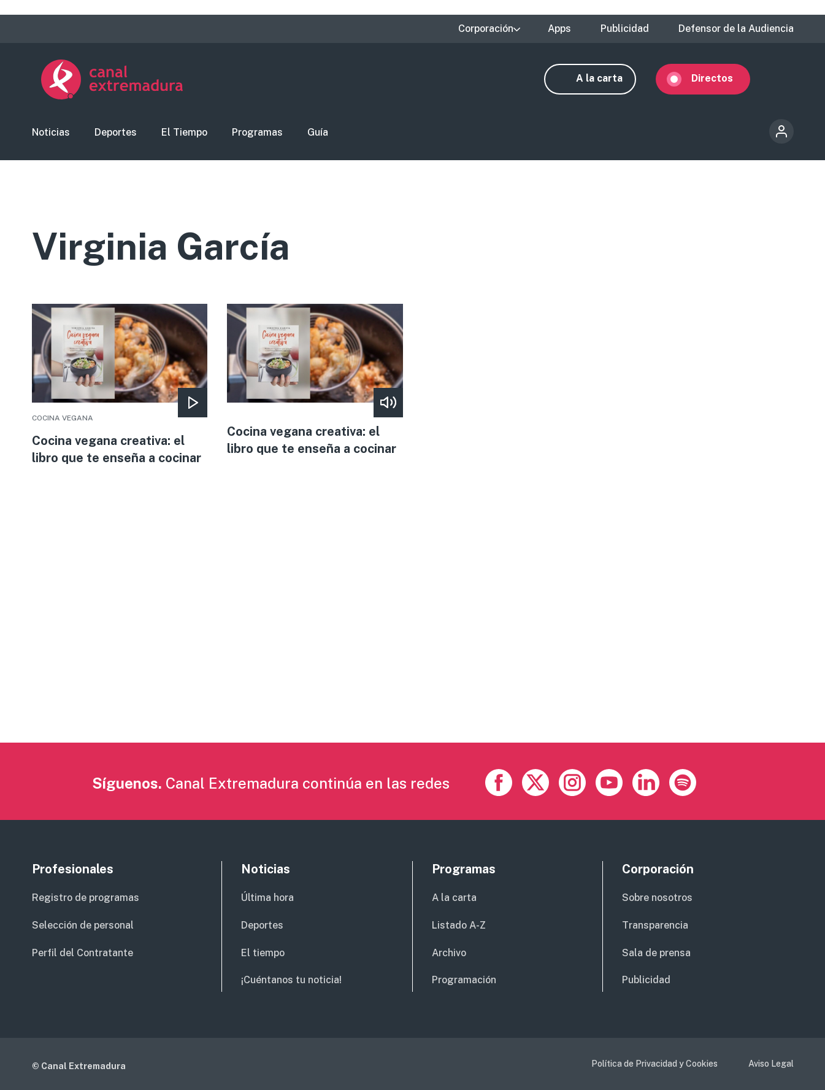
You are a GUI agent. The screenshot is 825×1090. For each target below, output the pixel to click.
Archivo (449, 953)
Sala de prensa (656, 953)
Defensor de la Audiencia (736, 29)
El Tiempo (184, 132)
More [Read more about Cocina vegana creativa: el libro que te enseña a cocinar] (120, 385)
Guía (317, 132)
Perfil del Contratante (82, 953)
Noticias (51, 132)
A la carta (608, 78)
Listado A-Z (459, 925)
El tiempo (263, 953)
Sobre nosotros (657, 897)
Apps (559, 29)
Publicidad (625, 29)
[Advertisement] (400, 657)
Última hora (267, 897)
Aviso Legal (771, 1064)
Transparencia (655, 925)
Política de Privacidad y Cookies (654, 1064)
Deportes (115, 132)
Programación (464, 980)
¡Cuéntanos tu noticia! (291, 980)
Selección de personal (83, 925)
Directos (721, 78)
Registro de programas (85, 897)
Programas (257, 132)
